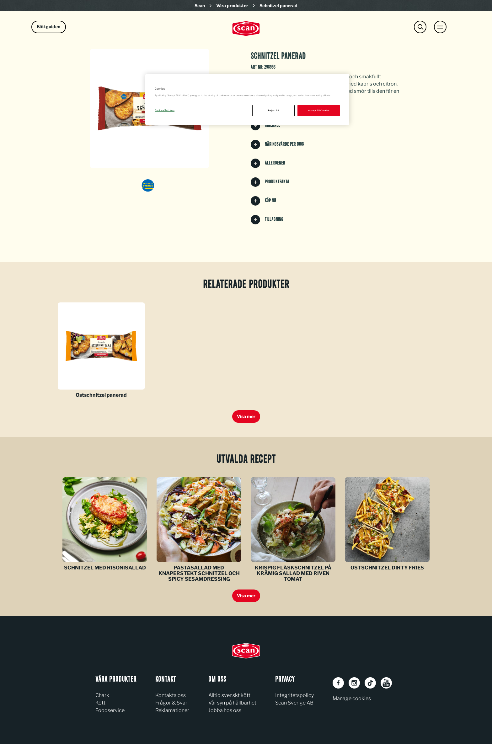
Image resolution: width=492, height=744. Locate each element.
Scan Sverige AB (294, 703)
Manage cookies (352, 698)
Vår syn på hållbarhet (232, 703)
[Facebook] (338, 683)
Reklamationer (172, 710)
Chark (102, 695)
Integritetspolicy (294, 695)
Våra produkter (232, 5)
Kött (100, 703)
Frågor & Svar (171, 703)
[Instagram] (354, 683)
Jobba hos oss (224, 710)
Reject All (273, 110)
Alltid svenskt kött (229, 695)
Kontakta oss (170, 695)
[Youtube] (386, 683)
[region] (247, 99)
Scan (200, 5)
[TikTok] (370, 683)
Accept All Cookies (318, 110)
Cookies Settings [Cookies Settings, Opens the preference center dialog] (164, 110)
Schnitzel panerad (278, 5)
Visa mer (246, 416)
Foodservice (110, 710)
